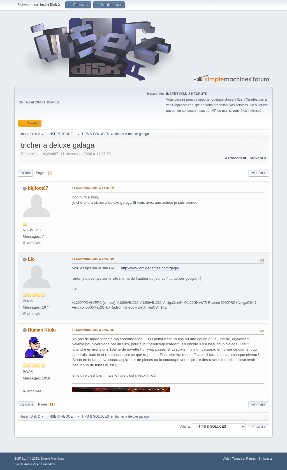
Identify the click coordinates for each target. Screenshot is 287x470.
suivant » (258, 158)
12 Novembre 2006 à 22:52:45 (93, 330)
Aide (226, 458)
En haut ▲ (265, 458)
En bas (25, 173)
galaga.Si (128, 202)
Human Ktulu (42, 330)
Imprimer (259, 173)
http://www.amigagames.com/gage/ (150, 268)
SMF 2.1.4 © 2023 (26, 458)
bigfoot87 (38, 188)
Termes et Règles (244, 458)
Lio (31, 259)
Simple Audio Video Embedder (34, 464)
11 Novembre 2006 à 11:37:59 (93, 188)
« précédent (235, 158)
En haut (26, 404)
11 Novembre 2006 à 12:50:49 (93, 259)
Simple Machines (52, 458)
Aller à (185, 427)
